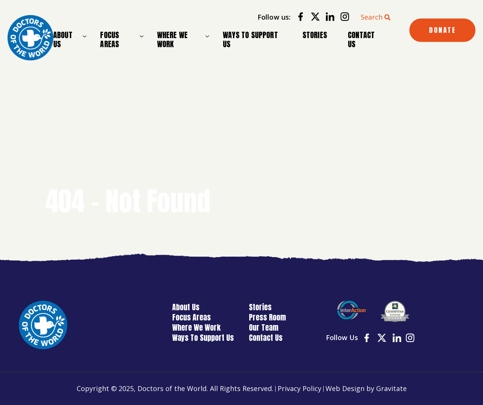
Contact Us (361, 39)
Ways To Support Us (250, 39)
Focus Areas (109, 40)
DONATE (442, 30)
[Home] (30, 38)
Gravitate (391, 388)
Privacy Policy (299, 388)
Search (372, 17)
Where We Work (172, 40)
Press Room (267, 317)
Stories (314, 35)
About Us (63, 40)
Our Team (263, 327)
